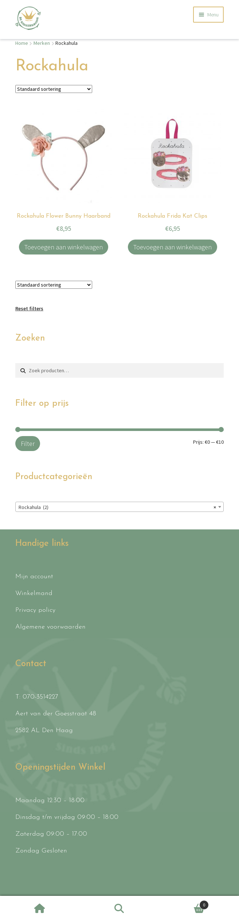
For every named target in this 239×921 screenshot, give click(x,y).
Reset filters (29, 308)
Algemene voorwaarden (50, 626)
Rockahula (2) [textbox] (117, 507)
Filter (28, 443)
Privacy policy (35, 610)
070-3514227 (40, 696)
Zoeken (120, 908)
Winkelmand (33, 593)
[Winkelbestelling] (53, 89)
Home (21, 43)
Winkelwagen (183, 903)
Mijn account (34, 576)
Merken (42, 43)
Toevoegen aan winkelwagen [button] (63, 247)
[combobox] (119, 507)
